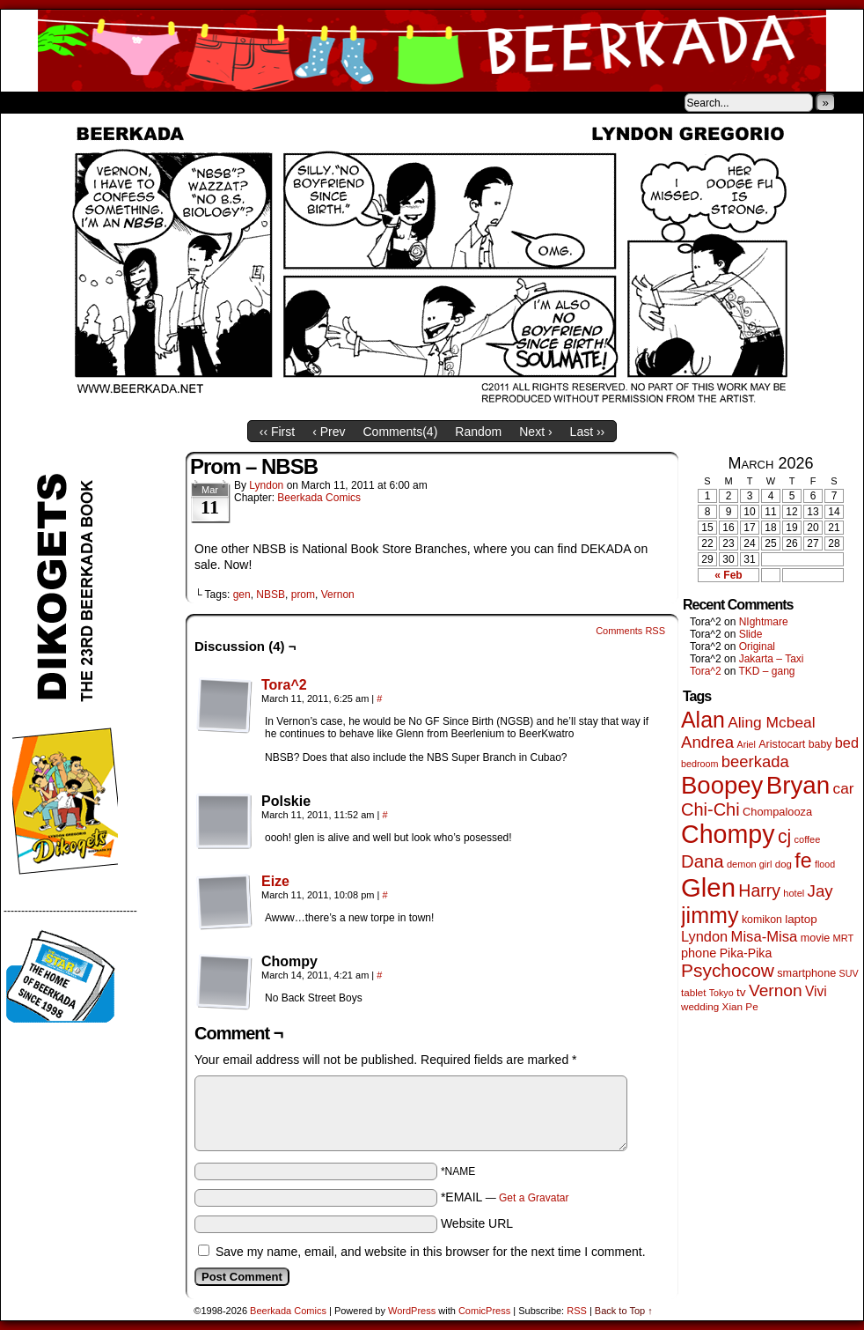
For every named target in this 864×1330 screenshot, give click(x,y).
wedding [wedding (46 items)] (700, 1006)
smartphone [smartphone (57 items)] (806, 973)
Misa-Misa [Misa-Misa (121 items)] (764, 936)
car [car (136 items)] (843, 788)
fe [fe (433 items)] (802, 860)
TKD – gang (766, 671)
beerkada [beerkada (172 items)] (755, 761)
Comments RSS (630, 630)
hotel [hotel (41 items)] (793, 893)
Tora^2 (284, 684)
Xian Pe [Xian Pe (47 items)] (740, 1006)
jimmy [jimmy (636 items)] (710, 915)
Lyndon (266, 485)
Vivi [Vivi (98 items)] (816, 991)
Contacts (198, 102)
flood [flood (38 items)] (825, 864)
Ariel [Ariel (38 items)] (746, 744)
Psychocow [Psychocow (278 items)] (727, 970)
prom (303, 594)
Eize (275, 881)
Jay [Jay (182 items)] (820, 891)
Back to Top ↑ (624, 1310)
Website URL (477, 1223)
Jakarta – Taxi (771, 659)
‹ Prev (328, 432)
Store (132, 102)
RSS (577, 1310)
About (77, 102)
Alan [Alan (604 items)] (703, 719)
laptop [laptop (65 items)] (801, 919)
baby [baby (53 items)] (820, 744)
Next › (535, 432)
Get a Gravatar (533, 1198)
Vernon (338, 594)
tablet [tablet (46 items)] (693, 992)
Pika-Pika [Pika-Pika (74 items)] (746, 953)
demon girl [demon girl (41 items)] (749, 864)
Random (478, 432)
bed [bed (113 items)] (847, 742)
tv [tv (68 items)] (741, 992)
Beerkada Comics (432, 51)
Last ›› (587, 432)
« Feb (728, 575)
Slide (751, 634)
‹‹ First (277, 432)
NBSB (270, 594)
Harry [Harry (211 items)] (759, 890)
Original (757, 646)
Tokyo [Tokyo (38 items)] (721, 992)
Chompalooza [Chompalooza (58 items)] (777, 811)
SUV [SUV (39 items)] (849, 973)
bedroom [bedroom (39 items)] (700, 763)
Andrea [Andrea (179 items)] (707, 742)
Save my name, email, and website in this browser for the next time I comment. (431, 1252)
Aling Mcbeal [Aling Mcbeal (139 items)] (771, 722)
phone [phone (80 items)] (698, 953)
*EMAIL (505, 1197)
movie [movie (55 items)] (816, 938)
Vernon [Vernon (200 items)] (775, 990)
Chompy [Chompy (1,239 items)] (728, 834)
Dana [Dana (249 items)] (702, 861)
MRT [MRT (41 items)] (843, 938)
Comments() (400, 432)
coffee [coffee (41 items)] (807, 839)
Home (25, 102)
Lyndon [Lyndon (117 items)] (704, 936)
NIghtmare (763, 622)
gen (242, 594)
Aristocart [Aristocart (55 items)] (781, 744)
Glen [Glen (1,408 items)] (708, 887)
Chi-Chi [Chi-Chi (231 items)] (710, 809)
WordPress (412, 1310)
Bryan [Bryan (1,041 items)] (798, 785)
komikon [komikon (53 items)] (762, 919)
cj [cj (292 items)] (784, 836)
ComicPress (484, 1310)
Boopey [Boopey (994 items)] (722, 785)
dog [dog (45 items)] (783, 864)
